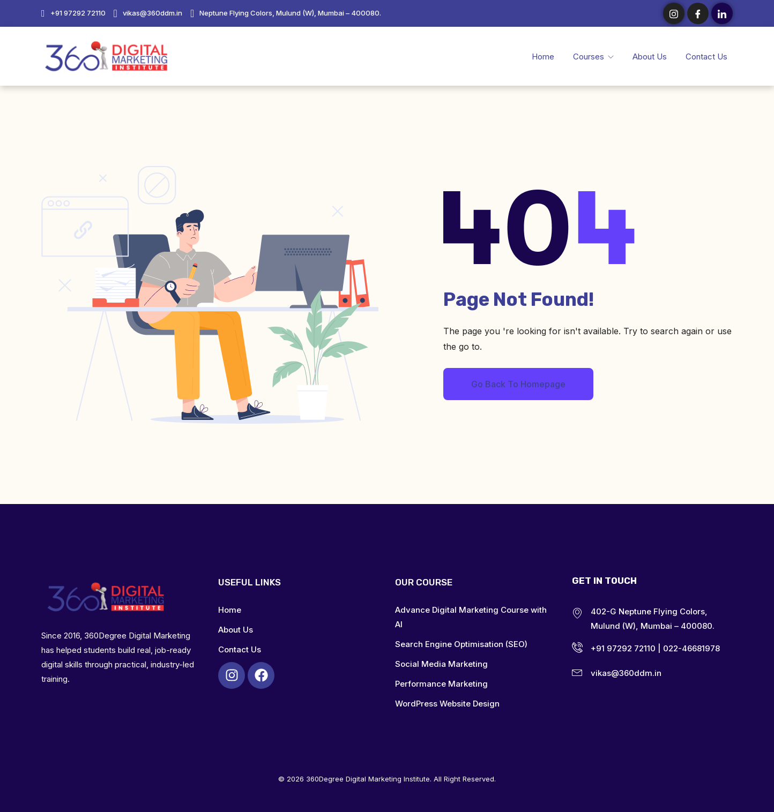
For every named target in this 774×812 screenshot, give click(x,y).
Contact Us (706, 56)
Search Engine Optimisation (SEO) (461, 644)
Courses (589, 56)
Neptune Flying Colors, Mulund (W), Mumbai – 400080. (290, 13)
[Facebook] (698, 13)
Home (543, 56)
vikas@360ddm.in (152, 13)
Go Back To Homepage (518, 384)
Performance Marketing (441, 684)
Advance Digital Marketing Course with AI (471, 617)
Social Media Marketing (441, 664)
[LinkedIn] (722, 13)
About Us (649, 56)
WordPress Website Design (447, 703)
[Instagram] (673, 13)
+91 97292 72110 (78, 13)
